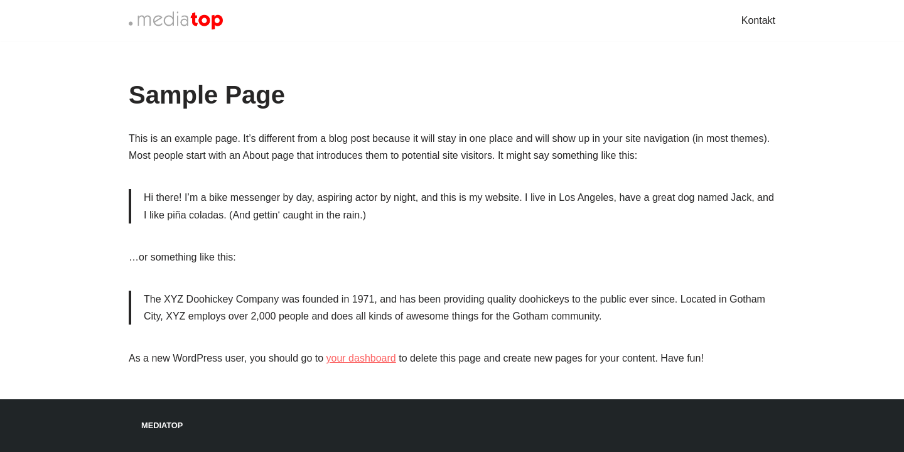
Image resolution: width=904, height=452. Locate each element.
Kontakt (758, 20)
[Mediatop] (176, 20)
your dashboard (361, 358)
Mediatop (162, 425)
